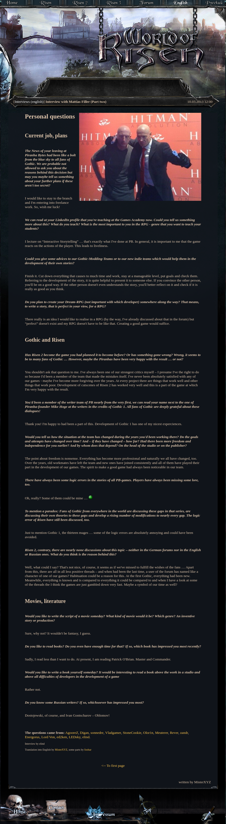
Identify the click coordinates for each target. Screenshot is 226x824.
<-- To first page (113, 766)
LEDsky (75, 737)
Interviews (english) (29, 102)
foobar (87, 749)
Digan (84, 733)
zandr (184, 733)
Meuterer (161, 733)
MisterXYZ (61, 749)
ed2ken (62, 737)
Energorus (32, 737)
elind (86, 737)
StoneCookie (132, 733)
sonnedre (97, 733)
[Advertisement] (95, 80)
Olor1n (148, 733)
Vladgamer (113, 733)
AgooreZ (71, 733)
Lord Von (48, 737)
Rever (174, 733)
